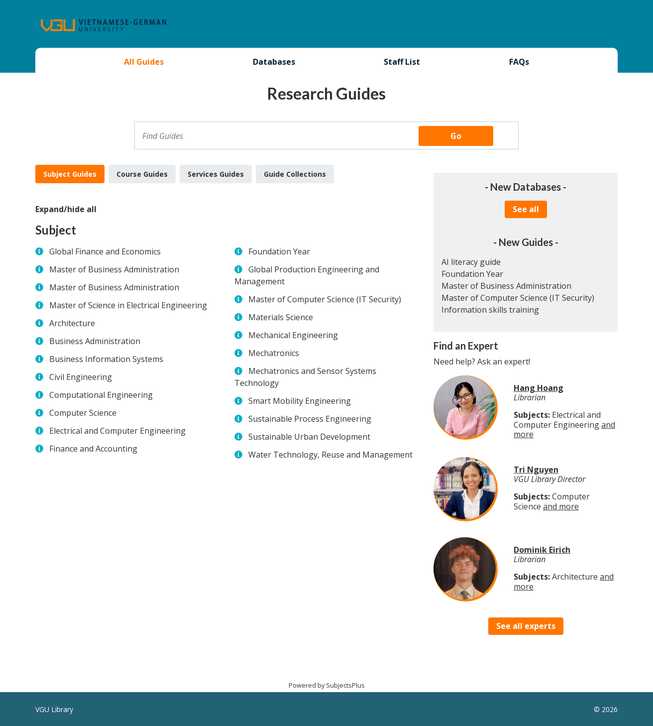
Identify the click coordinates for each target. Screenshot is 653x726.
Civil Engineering (80, 376)
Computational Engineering (101, 394)
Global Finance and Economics (105, 251)
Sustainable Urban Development (309, 436)
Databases (274, 61)
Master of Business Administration (114, 269)
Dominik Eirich (542, 549)
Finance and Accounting (93, 448)
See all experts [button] (525, 625)
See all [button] (526, 209)
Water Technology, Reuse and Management (330, 454)
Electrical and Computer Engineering (117, 430)
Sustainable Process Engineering (309, 418)
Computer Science (82, 412)
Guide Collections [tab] (295, 174)
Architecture (72, 323)
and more (561, 506)
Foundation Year (279, 251)
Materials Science (280, 317)
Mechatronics (273, 353)
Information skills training (490, 309)
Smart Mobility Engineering (299, 400)
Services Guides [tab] (216, 174)
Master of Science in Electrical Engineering (128, 305)
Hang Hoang (538, 387)
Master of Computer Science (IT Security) (324, 299)
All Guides (144, 61)
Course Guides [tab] (142, 174)
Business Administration (94, 341)
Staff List (402, 61)
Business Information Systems (106, 359)
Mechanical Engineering (293, 335)
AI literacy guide (471, 261)
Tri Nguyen (536, 469)
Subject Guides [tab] (70, 174)
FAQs (519, 61)
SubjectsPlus (345, 685)
